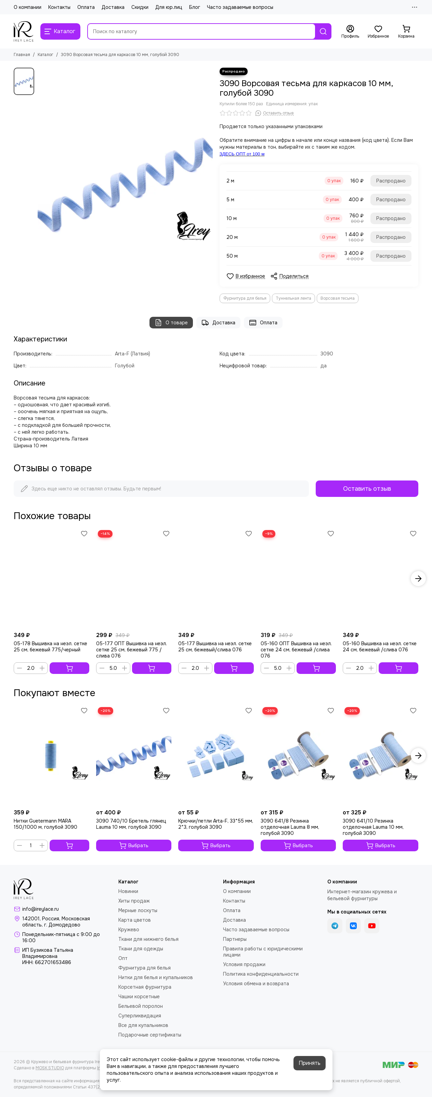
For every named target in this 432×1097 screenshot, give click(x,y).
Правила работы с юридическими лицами (263, 952)
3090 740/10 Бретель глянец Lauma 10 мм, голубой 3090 (131, 824)
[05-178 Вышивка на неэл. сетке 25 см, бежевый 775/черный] (51, 578)
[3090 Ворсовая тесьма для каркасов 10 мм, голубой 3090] (125, 184)
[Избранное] (378, 32)
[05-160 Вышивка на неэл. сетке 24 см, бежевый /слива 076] (380, 578)
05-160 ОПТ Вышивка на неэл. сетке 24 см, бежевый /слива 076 (296, 649)
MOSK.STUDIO (50, 1068)
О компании (27, 7)
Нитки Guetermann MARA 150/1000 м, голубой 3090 (45, 824)
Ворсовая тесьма (337, 298)
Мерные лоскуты (137, 910)
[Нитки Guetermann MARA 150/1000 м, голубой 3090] (51, 755)
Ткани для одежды (140, 949)
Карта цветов (134, 920)
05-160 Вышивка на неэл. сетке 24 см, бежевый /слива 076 (380, 646)
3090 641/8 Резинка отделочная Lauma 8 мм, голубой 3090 (290, 827)
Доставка (113, 7)
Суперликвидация (139, 1016)
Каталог (45, 54)
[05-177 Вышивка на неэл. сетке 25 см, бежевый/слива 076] (216, 578)
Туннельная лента (293, 298)
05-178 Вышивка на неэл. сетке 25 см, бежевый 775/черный (50, 646)
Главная (22, 54)
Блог (194, 7)
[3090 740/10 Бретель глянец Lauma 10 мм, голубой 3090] (134, 755)
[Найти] (323, 31)
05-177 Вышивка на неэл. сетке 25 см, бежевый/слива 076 (215, 646)
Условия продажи (244, 964)
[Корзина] (406, 32)
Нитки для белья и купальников (155, 977)
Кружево (128, 929)
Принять (309, 1063)
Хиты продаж (134, 901)
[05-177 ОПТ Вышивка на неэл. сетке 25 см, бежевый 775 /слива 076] (134, 578)
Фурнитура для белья (244, 298)
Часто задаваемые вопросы (240, 7)
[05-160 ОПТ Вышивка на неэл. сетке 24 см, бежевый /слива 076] (298, 578)
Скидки (139, 7)
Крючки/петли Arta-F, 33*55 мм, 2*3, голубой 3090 (215, 824)
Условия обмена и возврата (256, 983)
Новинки (128, 891)
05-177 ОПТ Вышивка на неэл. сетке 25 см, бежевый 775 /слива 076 (131, 649)
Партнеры (235, 939)
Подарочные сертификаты (149, 1035)
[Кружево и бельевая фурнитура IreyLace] (24, 31)
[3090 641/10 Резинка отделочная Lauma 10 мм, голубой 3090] (380, 755)
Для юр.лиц (168, 7)
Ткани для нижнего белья (148, 939)
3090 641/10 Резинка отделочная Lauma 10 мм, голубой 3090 (373, 827)
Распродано (391, 181)
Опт (123, 958)
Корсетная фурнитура (144, 987)
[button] (418, 578)
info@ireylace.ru (40, 909)
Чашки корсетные (139, 996)
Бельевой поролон (140, 1006)
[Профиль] (350, 32)
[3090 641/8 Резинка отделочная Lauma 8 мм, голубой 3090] (298, 755)
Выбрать (133, 845)
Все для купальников (143, 1025)
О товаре (171, 322)
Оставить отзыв (367, 488)
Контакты (59, 7)
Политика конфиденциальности (261, 974)
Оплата (86, 7)
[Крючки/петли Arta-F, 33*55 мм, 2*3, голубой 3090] (216, 755)
